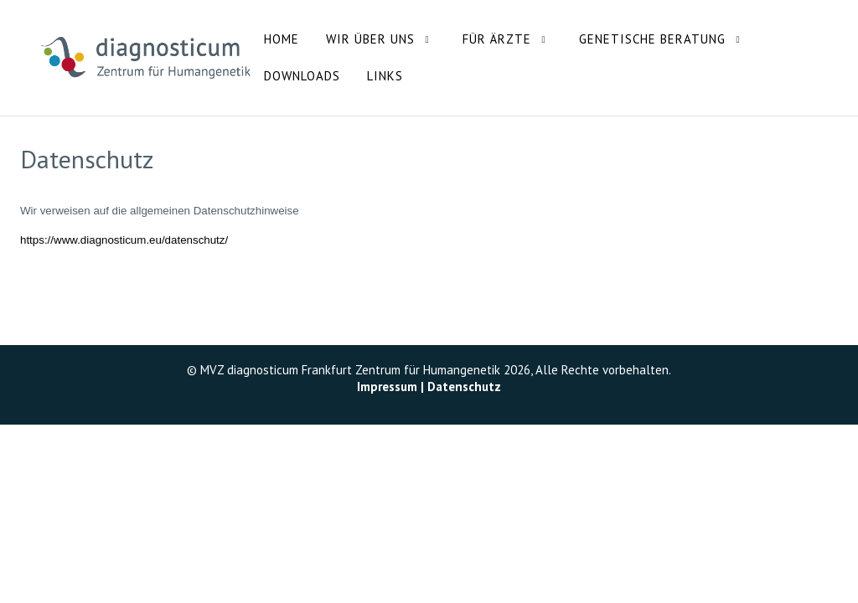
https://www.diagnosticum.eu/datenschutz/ (124, 240)
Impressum (387, 386)
